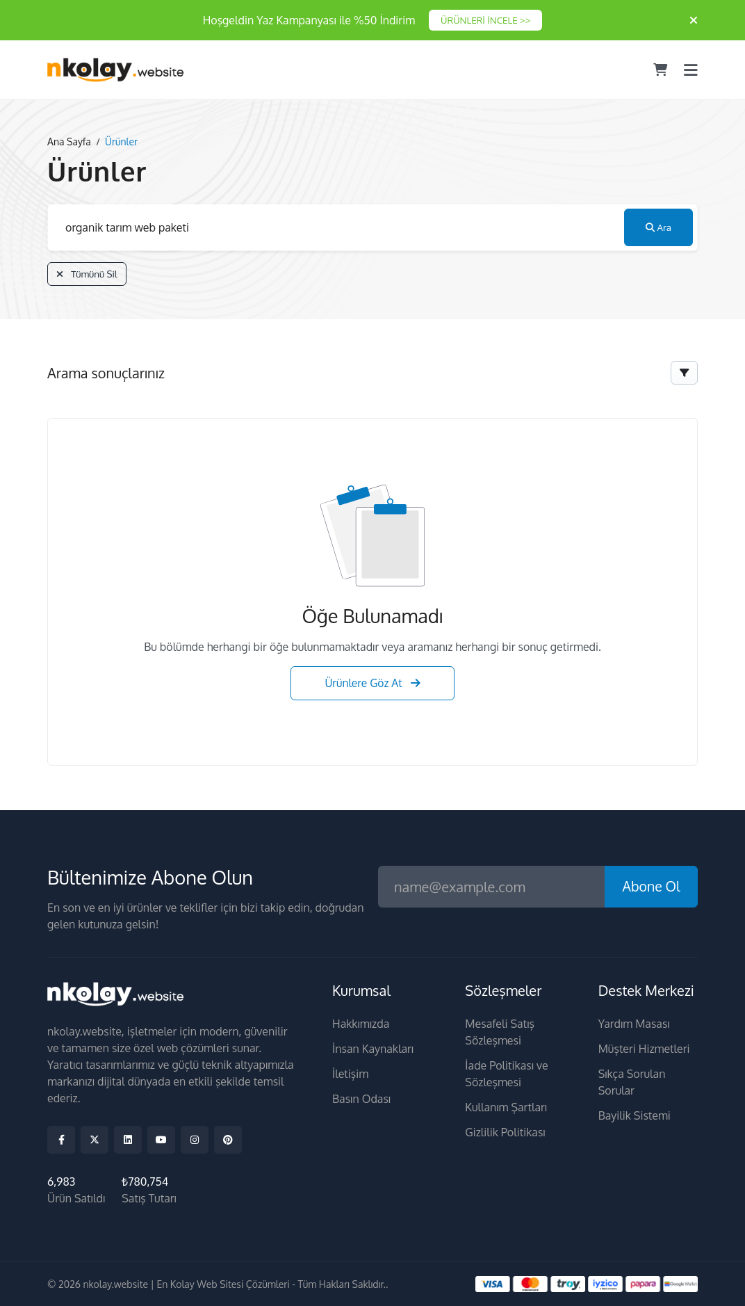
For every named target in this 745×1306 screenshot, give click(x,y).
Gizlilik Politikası (505, 1133)
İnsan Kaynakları (373, 1049)
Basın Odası (361, 1099)
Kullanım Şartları (506, 1108)
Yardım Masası (634, 1024)
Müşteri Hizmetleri (644, 1049)
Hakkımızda (360, 1024)
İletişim (350, 1074)
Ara (657, 228)
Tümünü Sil (88, 275)
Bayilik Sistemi (634, 1116)
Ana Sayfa (69, 142)
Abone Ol (650, 887)
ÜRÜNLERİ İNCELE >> (485, 20)
